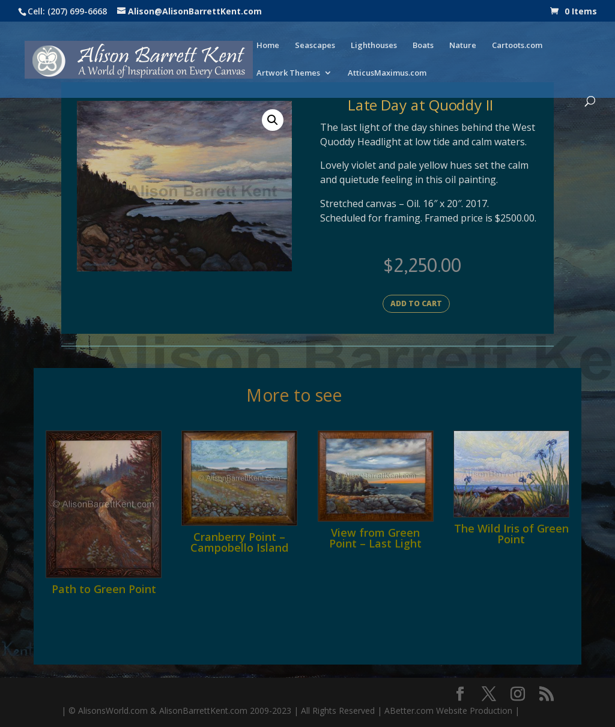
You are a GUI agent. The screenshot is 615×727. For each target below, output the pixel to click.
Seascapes (315, 45)
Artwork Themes (288, 73)
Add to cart (416, 303)
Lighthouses (374, 45)
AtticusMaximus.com (387, 73)
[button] (272, 120)
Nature (462, 45)
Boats (423, 45)
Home (267, 45)
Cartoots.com (517, 45)
